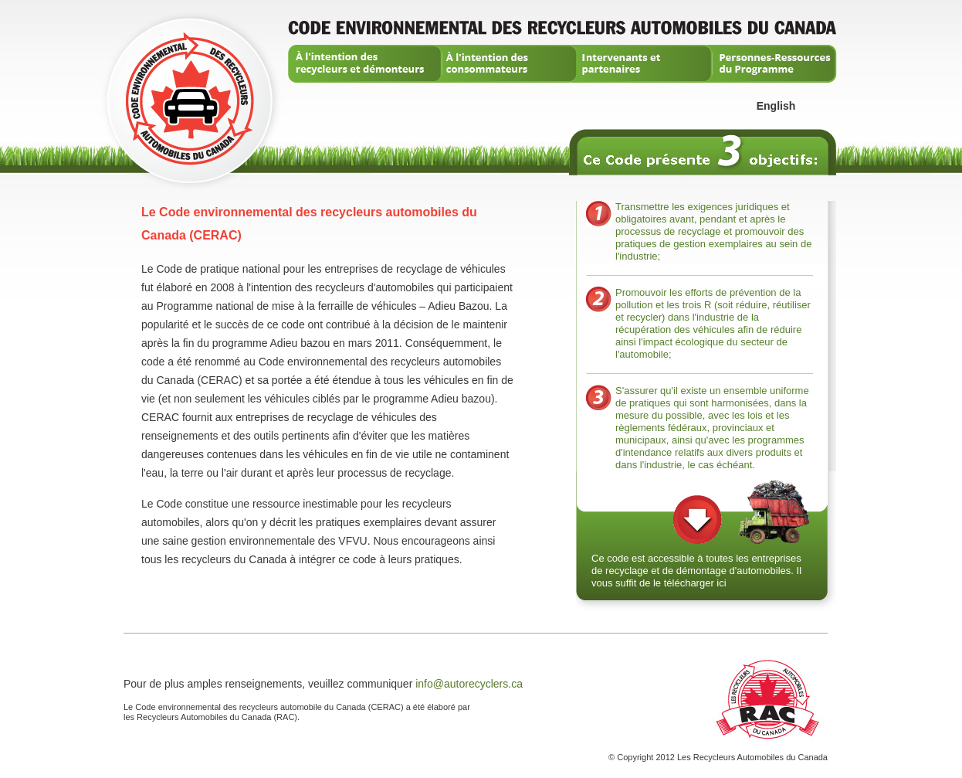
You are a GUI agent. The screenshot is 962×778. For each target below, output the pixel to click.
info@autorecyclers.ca (469, 684)
